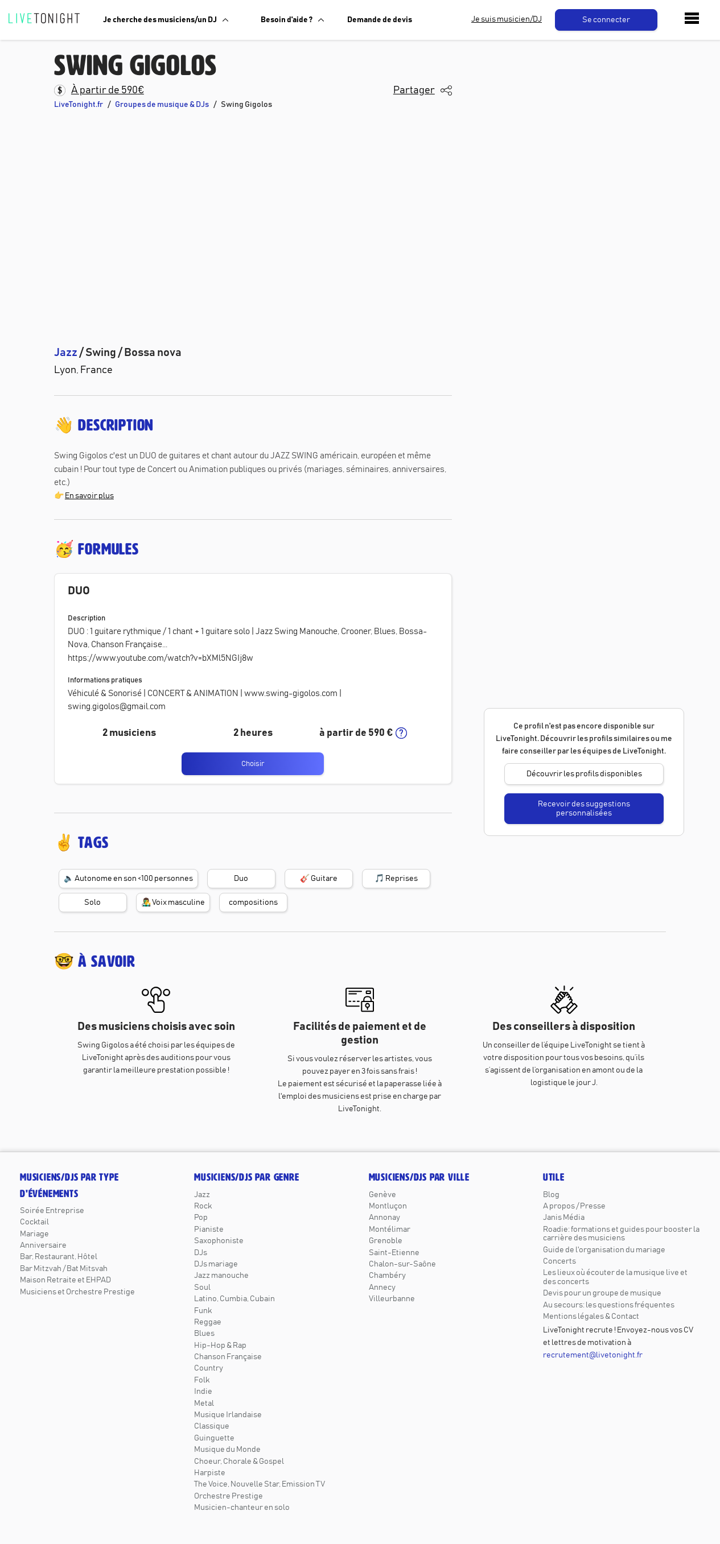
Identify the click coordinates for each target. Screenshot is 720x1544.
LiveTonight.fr (78, 105)
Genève (382, 1195)
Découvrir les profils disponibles (584, 774)
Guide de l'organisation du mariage (604, 1250)
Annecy (382, 1288)
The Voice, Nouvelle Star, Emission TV (259, 1484)
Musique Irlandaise (228, 1415)
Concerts (559, 1261)
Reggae (207, 1322)
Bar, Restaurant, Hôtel (58, 1257)
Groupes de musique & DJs (162, 105)
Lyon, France (83, 370)
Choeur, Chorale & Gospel (239, 1462)
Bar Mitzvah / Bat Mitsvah (64, 1269)
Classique (211, 1426)
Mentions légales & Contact (591, 1317)
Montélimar (389, 1229)
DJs (200, 1253)
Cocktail (34, 1222)
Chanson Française (228, 1357)
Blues (204, 1334)
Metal (204, 1404)
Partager (414, 90)
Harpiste (209, 1473)
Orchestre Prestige (228, 1496)
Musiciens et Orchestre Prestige (77, 1292)
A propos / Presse (574, 1206)
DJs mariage (216, 1264)
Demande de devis (379, 20)
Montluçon (388, 1206)
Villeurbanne (392, 1299)
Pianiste (209, 1229)
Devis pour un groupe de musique (602, 1293)
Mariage (34, 1234)
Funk (203, 1311)
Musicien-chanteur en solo (242, 1508)
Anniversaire (43, 1245)
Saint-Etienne (394, 1253)
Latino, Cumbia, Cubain (234, 1299)
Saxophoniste (219, 1241)
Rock (203, 1206)
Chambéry (387, 1276)
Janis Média (564, 1218)
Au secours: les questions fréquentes (608, 1305)
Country (208, 1368)
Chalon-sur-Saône (402, 1264)
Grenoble (385, 1241)
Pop (201, 1218)
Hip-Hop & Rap (220, 1346)
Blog (551, 1195)
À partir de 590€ (107, 90)
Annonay (384, 1218)
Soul (202, 1288)
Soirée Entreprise (52, 1211)
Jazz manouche (221, 1276)
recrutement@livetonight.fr (593, 1355)
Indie (203, 1392)
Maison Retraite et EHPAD (65, 1280)
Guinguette (214, 1438)
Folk (201, 1380)
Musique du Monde (227, 1450)
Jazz (202, 1195)
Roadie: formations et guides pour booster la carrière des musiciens (621, 1234)
